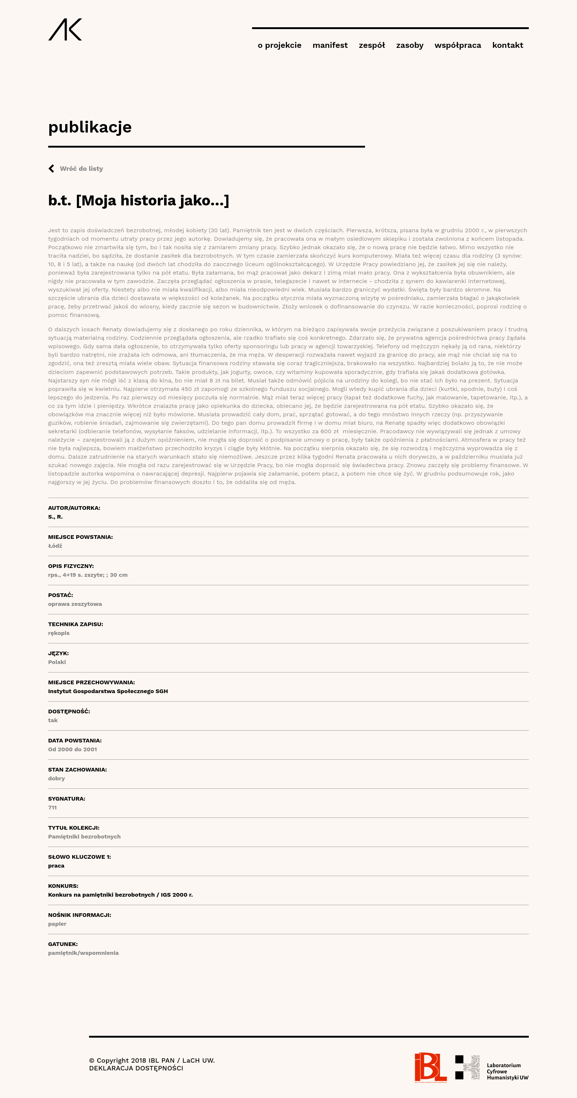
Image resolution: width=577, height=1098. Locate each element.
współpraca (458, 45)
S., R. (55, 516)
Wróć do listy (81, 168)
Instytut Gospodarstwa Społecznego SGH (108, 691)
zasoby (410, 45)
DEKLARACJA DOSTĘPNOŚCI (136, 1068)
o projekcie (279, 45)
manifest (330, 45)
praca (56, 865)
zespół (372, 45)
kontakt (507, 45)
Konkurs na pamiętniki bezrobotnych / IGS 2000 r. (120, 894)
